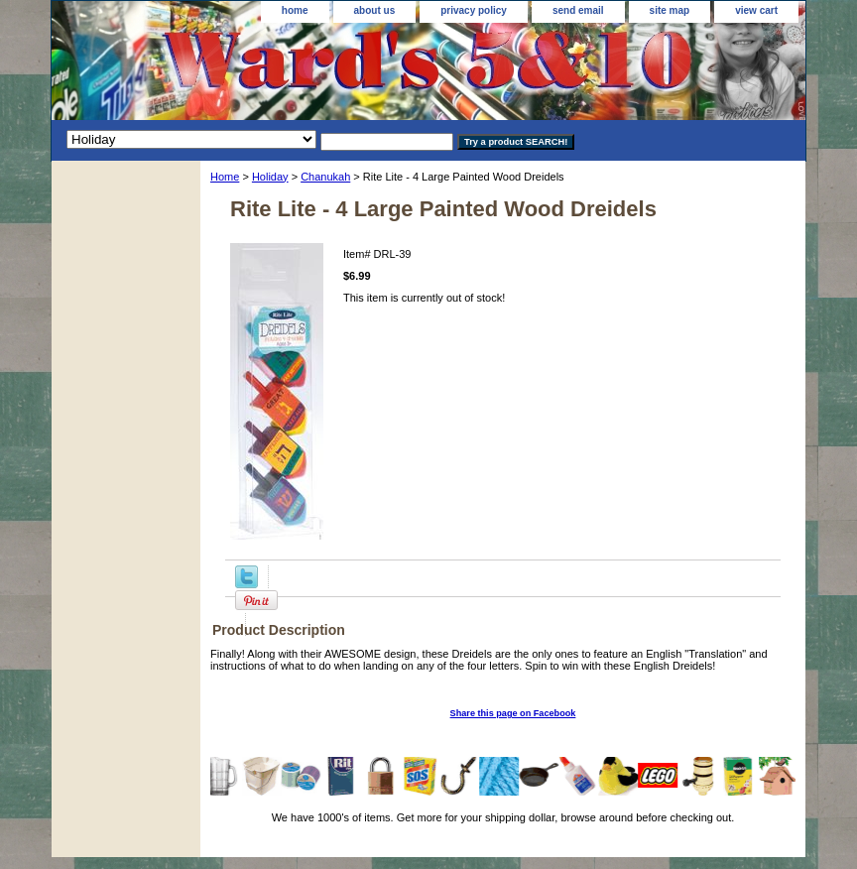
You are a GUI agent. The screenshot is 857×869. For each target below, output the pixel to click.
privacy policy (473, 10)
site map (670, 10)
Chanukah (325, 177)
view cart (756, 10)
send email (578, 10)
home (295, 10)
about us (375, 10)
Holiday (270, 177)
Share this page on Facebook (513, 713)
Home (224, 177)
